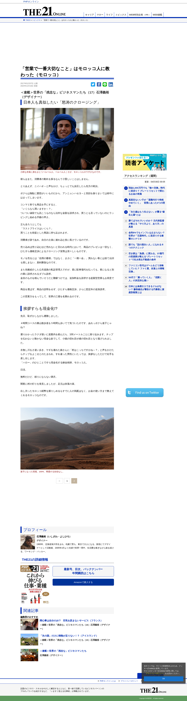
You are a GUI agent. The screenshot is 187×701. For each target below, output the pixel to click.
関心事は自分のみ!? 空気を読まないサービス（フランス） (71, 620)
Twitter (93, 84)
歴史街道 (142, 1)
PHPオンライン (31, 1)
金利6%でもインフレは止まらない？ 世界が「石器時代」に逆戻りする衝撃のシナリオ (147, 235)
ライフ (109, 14)
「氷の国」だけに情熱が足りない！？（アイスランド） (69, 635)
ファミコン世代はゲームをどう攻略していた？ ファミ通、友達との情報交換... (146, 268)
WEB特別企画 (139, 14)
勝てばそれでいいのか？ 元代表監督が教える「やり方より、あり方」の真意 (146, 223)
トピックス (120, 14)
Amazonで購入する (83, 582)
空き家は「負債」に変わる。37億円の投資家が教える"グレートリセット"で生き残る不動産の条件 (146, 256)
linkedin (111, 84)
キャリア (89, 14)
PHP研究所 (155, 1)
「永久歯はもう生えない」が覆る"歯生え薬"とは (147, 213)
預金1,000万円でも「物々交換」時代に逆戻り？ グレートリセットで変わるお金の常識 (147, 191)
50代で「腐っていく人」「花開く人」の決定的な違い (145, 279)
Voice (122, 1)
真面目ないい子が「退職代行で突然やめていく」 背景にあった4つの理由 (147, 203)
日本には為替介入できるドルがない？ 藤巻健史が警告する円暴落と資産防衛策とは (146, 289)
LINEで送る (105, 84)
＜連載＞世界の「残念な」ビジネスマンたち (63, 651)
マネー (100, 14)
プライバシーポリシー (154, 673)
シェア (99, 84)
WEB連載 (157, 14)
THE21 (132, 1)
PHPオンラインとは (108, 681)
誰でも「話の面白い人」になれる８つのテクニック (146, 246)
